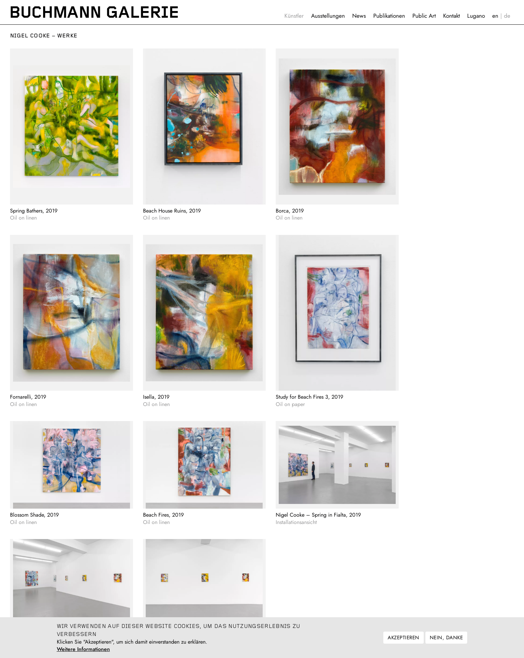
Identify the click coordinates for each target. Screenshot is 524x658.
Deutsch (507, 16)
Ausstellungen (328, 16)
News (359, 16)
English (495, 16)
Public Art (424, 16)
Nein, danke (446, 637)
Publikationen (389, 16)
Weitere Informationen (83, 649)
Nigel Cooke (30, 35)
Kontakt (451, 16)
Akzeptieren (403, 637)
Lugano (476, 16)
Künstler (294, 16)
